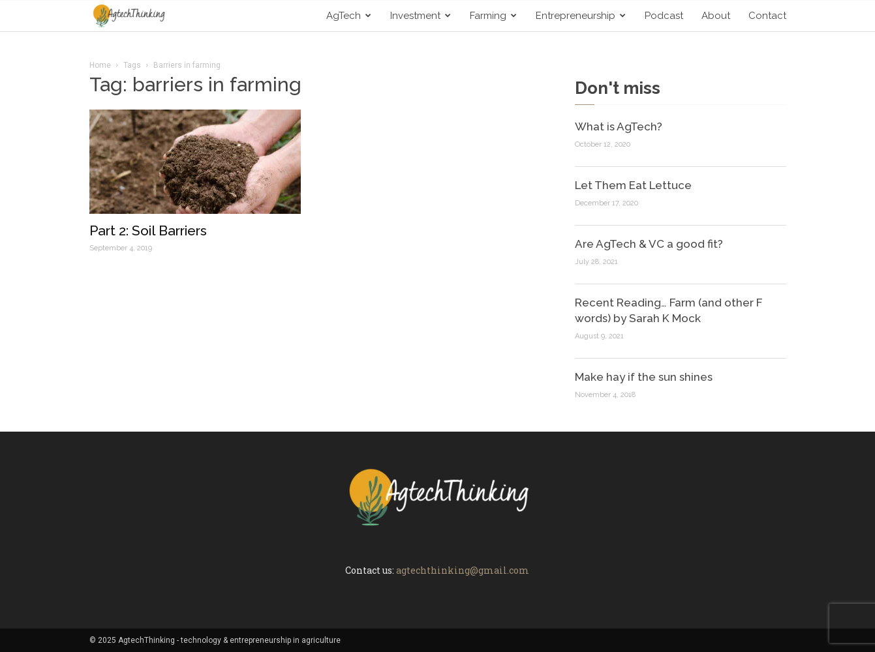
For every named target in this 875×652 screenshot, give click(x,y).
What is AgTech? (618, 126)
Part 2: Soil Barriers (148, 230)
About (715, 16)
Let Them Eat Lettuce (633, 185)
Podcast (664, 16)
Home (100, 65)
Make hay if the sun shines (644, 376)
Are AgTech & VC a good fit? (649, 243)
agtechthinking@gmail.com (462, 570)
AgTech (348, 16)
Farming (493, 16)
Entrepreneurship (581, 16)
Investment (420, 16)
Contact (767, 16)
